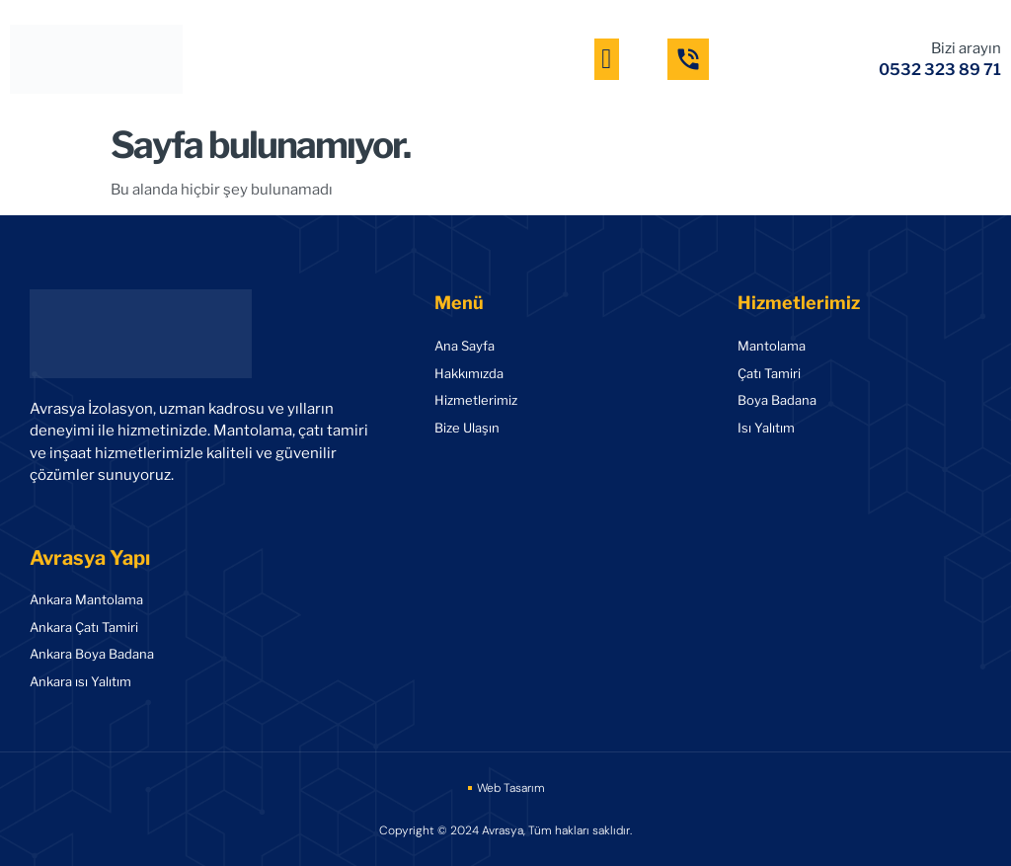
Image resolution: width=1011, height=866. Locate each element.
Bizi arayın (966, 48)
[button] (606, 59)
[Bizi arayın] (688, 59)
